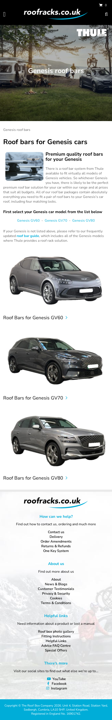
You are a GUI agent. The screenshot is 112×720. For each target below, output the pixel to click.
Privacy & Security (56, 593)
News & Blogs (56, 584)
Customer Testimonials (56, 589)
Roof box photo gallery (56, 631)
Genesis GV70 (56, 220)
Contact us (56, 532)
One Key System (56, 551)
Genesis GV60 (28, 220)
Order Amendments (56, 541)
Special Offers (56, 650)
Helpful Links (56, 641)
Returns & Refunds (56, 546)
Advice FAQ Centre (56, 645)
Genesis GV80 (83, 220)
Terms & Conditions (56, 603)
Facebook (59, 683)
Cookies (56, 598)
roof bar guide (28, 236)
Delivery (56, 536)
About (56, 579)
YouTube (59, 679)
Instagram (59, 688)
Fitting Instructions (56, 636)
